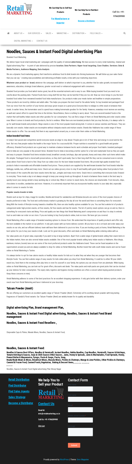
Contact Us (46, 403)
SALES (49, 33)
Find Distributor (17, 385)
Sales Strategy (17, 397)
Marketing (62, 33)
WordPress (64, 459)
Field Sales (96, 33)
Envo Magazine (83, 459)
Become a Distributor (86, 21)
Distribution (79, 33)
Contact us (42, 41)
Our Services (35, 33)
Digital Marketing (23, 41)
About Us (19, 33)
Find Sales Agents (18, 391)
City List (41, 426)
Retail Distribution (18, 379)
